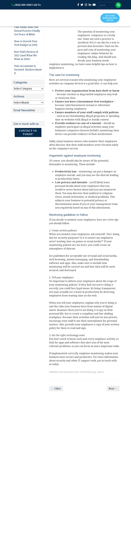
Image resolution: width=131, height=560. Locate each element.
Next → (113, 388)
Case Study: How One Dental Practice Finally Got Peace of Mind (27, 30)
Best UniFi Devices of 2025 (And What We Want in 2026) (26, 55)
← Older (56, 388)
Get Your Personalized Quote (110, 18)
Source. (100, 371)
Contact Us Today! (28, 132)
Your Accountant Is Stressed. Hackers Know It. (28, 69)
